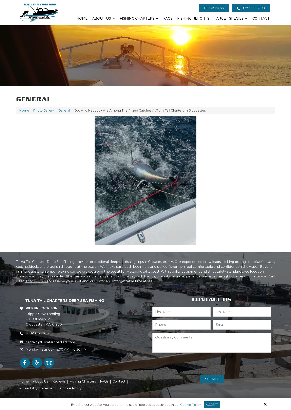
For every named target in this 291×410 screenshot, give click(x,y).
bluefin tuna (264, 262)
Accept (212, 405)
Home (24, 110)
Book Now (214, 8)
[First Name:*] (181, 312)
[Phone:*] (181, 325)
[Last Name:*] (242, 312)
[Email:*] (242, 325)
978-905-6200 (251, 8)
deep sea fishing (123, 262)
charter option (243, 276)
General (64, 110)
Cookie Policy (190, 405)
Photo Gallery (43, 110)
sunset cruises (81, 271)
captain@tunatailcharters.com (50, 342)
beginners (141, 267)
